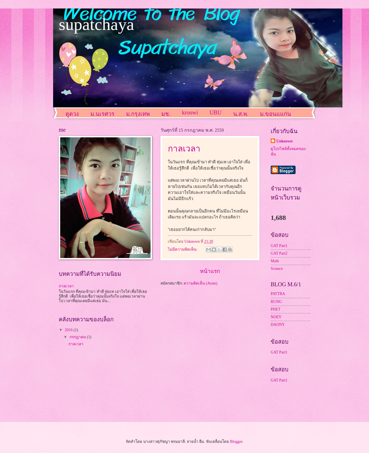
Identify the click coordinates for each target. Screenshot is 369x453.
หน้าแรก (210, 271)
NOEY (276, 317)
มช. (165, 114)
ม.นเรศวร (102, 114)
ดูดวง (72, 114)
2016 (69, 330)
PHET (276, 309)
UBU (216, 112)
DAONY (278, 324)
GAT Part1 (279, 246)
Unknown (284, 141)
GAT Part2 (279, 253)
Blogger (236, 441)
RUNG (276, 302)
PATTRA (278, 294)
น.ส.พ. (240, 114)
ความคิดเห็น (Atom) (200, 283)
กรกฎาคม (78, 337)
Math (275, 261)
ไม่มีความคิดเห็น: (183, 249)
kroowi (190, 112)
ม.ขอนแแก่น (275, 114)
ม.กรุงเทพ (138, 114)
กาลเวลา (184, 148)
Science (277, 268)
